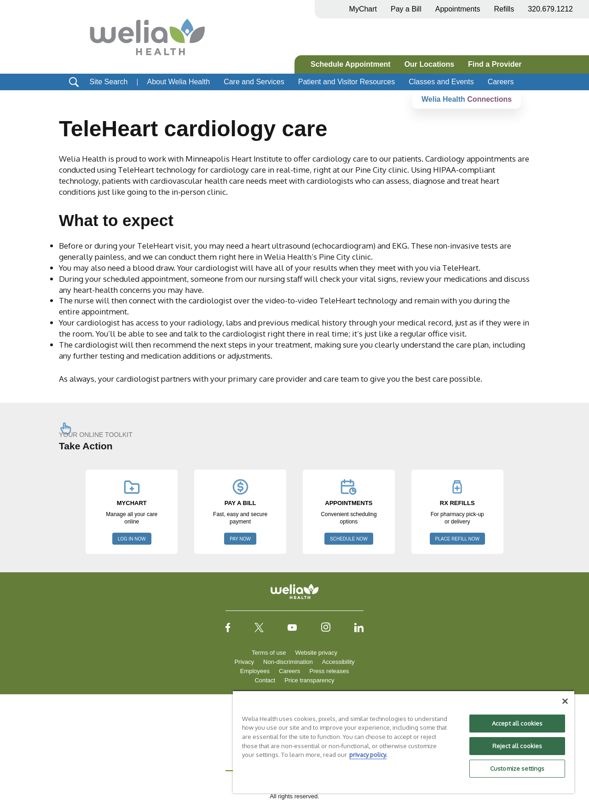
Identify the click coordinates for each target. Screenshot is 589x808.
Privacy (244, 661)
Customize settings (517, 768)
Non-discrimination (288, 661)
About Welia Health (178, 82)
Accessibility (338, 661)
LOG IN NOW (132, 538)
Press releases (329, 671)
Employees (255, 671)
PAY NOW (240, 538)
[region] (403, 741)
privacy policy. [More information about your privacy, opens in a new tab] (368, 754)
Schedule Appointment (351, 64)
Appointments (457, 9)
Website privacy (316, 652)
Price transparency (309, 680)
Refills (504, 9)
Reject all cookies (517, 746)
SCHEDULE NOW (349, 538)
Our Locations (429, 64)
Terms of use (269, 652)
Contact (264, 680)
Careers (501, 82)
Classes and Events (441, 82)
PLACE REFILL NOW (457, 538)
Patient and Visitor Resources (346, 82)
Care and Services (254, 82)
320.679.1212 (550, 9)
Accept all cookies (517, 723)
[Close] (565, 701)
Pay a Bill (406, 9)
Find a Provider (494, 64)
